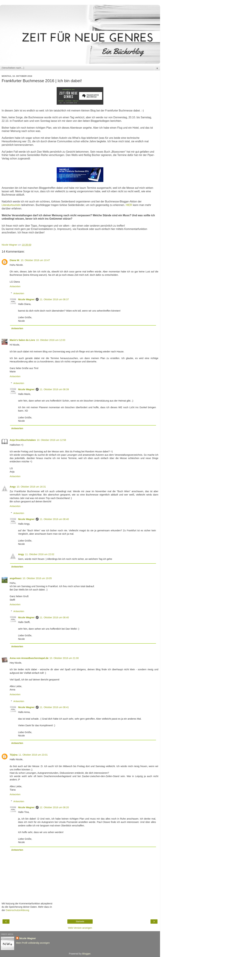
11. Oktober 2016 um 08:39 (54, 389)
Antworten (15, 286)
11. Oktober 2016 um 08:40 (54, 519)
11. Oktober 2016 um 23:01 (33, 754)
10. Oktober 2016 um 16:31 (31, 486)
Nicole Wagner (26, 299)
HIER (129, 205)
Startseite (80, 921)
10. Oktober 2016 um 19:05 (37, 578)
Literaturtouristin (11, 205)
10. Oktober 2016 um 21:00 (64, 658)
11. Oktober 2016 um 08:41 (54, 707)
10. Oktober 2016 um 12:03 (50, 340)
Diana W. (15, 260)
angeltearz (16, 578)
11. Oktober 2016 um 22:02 (39, 554)
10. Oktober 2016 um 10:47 (35, 260)
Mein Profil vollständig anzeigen (33, 943)
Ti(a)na (14, 754)
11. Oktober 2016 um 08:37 (54, 299)
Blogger (86, 953)
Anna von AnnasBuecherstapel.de (29, 658)
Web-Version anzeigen (80, 928)
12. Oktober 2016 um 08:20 (54, 807)
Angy (13, 486)
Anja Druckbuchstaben (23, 440)
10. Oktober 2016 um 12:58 (51, 440)
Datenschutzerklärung (17, 910)
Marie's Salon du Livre (22, 340)
